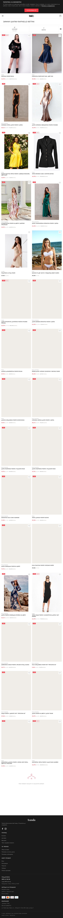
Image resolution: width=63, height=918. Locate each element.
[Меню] (2, 16)
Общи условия (5, 849)
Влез (3, 861)
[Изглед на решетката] (60, 29)
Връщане (4, 840)
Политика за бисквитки (7, 854)
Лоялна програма (6, 870)
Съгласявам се (31, 10)
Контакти (4, 835)
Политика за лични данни (8, 852)
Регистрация (5, 863)
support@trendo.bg (6, 881)
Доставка (4, 838)
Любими (4, 868)
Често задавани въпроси (8, 843)
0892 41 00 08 (6, 879)
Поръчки (4, 866)
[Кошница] (60, 16)
